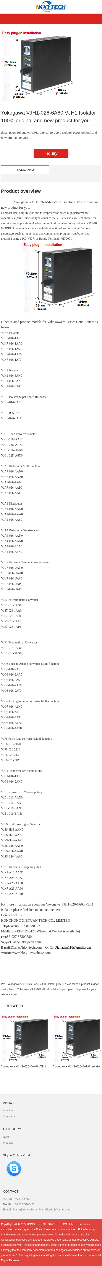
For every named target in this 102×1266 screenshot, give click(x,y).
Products (8, 1142)
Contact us (9, 1116)
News (6, 1136)
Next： (13, 989)
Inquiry (50, 153)
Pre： (4, 984)
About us (8, 1110)
